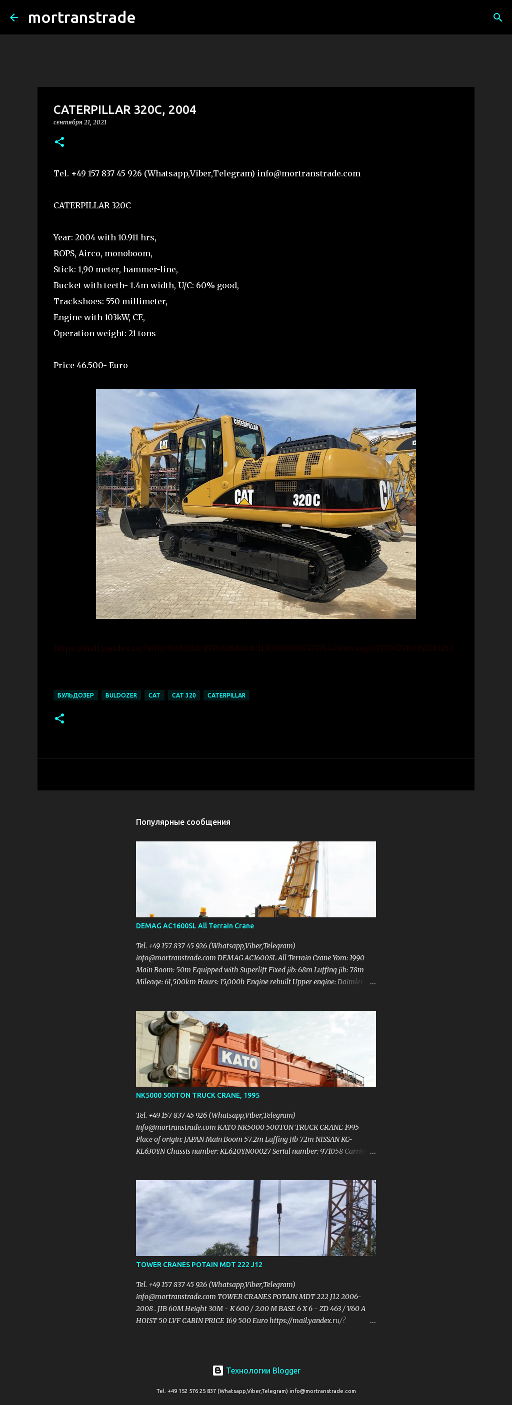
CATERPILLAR (227, 695)
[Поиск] (150, 17)
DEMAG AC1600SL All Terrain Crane (195, 926)
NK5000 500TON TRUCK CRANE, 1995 (198, 1095)
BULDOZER (121, 695)
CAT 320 (184, 695)
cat (154, 695)
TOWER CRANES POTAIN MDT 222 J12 (199, 1265)
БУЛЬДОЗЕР (76, 695)
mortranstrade (82, 17)
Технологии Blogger (256, 1370)
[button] (60, 142)
